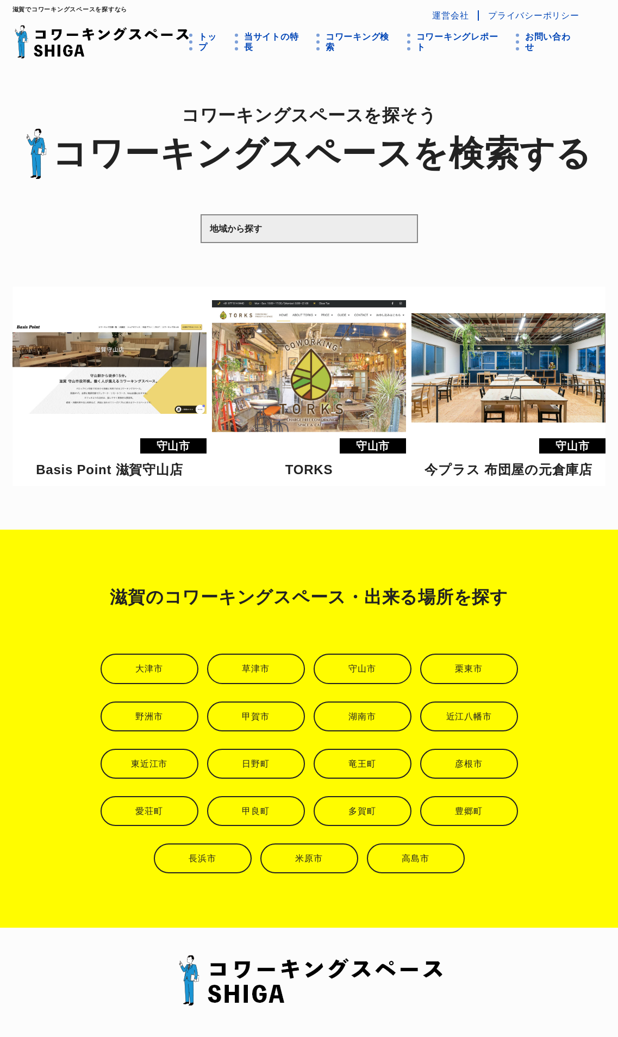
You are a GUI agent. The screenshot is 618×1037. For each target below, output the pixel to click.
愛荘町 (149, 811)
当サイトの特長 (271, 42)
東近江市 (149, 763)
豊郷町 (468, 811)
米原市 (308, 858)
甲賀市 (255, 716)
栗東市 (468, 668)
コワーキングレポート (457, 42)
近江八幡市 (469, 716)
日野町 (255, 763)
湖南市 (362, 716)
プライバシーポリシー (533, 15)
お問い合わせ (548, 42)
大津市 (149, 668)
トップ (207, 42)
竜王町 (362, 763)
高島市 (415, 858)
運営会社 (450, 15)
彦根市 (468, 763)
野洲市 (149, 716)
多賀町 (362, 811)
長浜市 (202, 858)
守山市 (362, 668)
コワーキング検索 (357, 42)
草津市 (255, 668)
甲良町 (255, 811)
